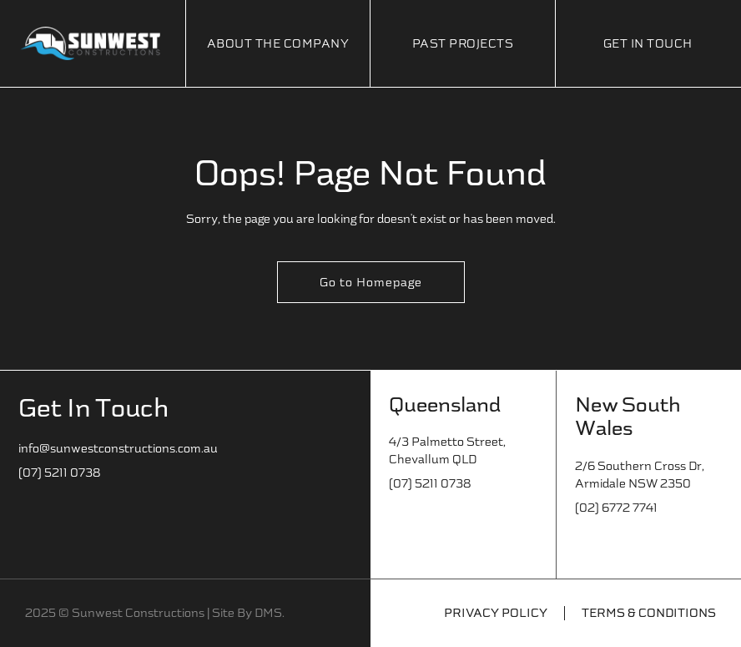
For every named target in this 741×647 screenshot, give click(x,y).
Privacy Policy (495, 613)
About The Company (278, 44)
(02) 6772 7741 (616, 508)
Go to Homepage (371, 282)
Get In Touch (648, 44)
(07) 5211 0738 (59, 473)
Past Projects (463, 44)
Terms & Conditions (649, 613)
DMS (268, 613)
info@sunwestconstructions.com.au (118, 449)
